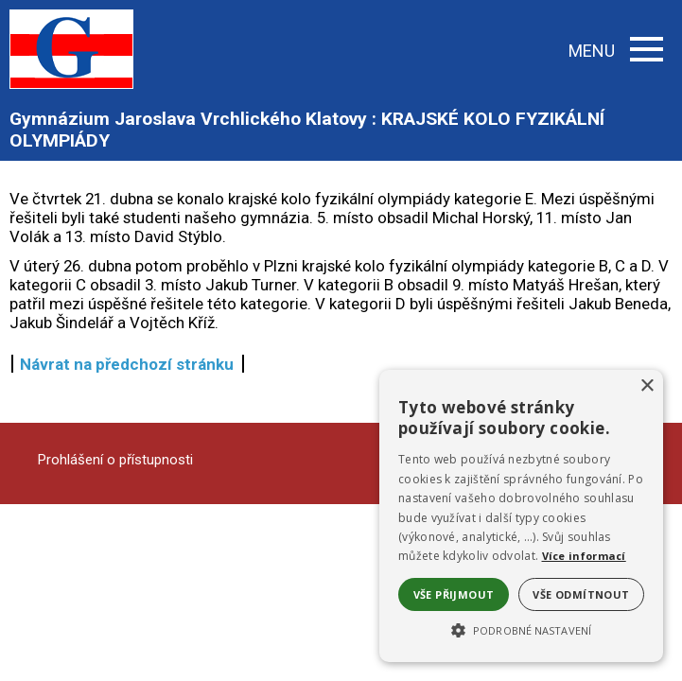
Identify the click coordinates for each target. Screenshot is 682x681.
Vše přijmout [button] (454, 594)
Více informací (584, 556)
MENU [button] (615, 51)
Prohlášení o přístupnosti (115, 459)
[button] (521, 628)
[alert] (521, 516)
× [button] (646, 386)
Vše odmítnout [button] (581, 594)
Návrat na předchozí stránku (127, 364)
